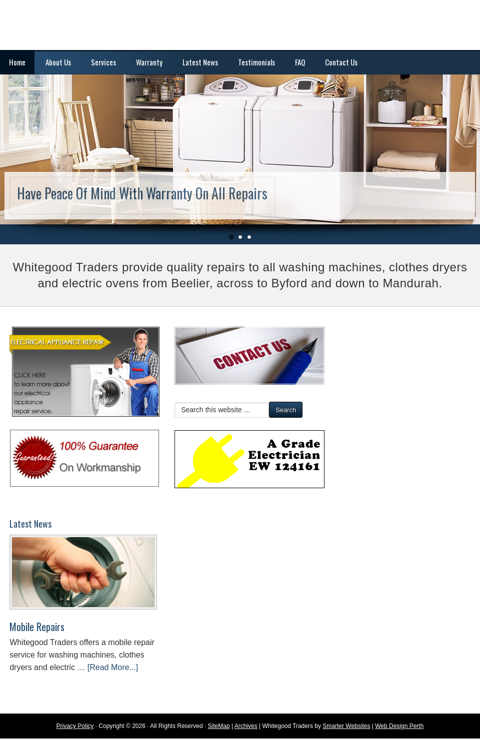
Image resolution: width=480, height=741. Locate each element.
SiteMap (219, 726)
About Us (58, 61)
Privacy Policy (75, 726)
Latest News (200, 61)
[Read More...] (113, 667)
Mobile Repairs (37, 626)
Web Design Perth (399, 726)
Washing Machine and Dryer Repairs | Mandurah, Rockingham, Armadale (240, 25)
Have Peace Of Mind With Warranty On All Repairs (142, 193)
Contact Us (341, 61)
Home (17, 61)
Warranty (149, 61)
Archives (246, 726)
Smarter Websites (346, 726)
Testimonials (256, 61)
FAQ (300, 61)
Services (103, 61)
